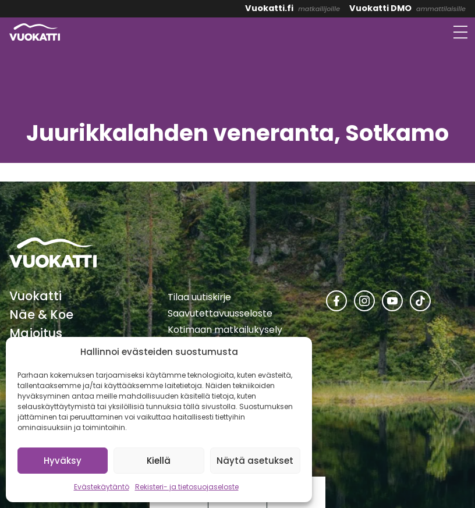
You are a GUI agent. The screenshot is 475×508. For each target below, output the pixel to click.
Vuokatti (35, 295)
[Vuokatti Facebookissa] (336, 300)
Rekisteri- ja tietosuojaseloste (187, 487)
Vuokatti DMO (380, 8)
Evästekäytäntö (101, 487)
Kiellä (159, 460)
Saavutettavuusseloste (220, 313)
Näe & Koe (41, 314)
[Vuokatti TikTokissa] (420, 300)
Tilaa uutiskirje (199, 297)
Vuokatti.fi (269, 8)
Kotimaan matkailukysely (225, 329)
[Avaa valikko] (460, 32)
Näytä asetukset (255, 460)
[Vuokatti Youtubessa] (392, 300)
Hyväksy (62, 460)
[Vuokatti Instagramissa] (364, 300)
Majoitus (35, 333)
